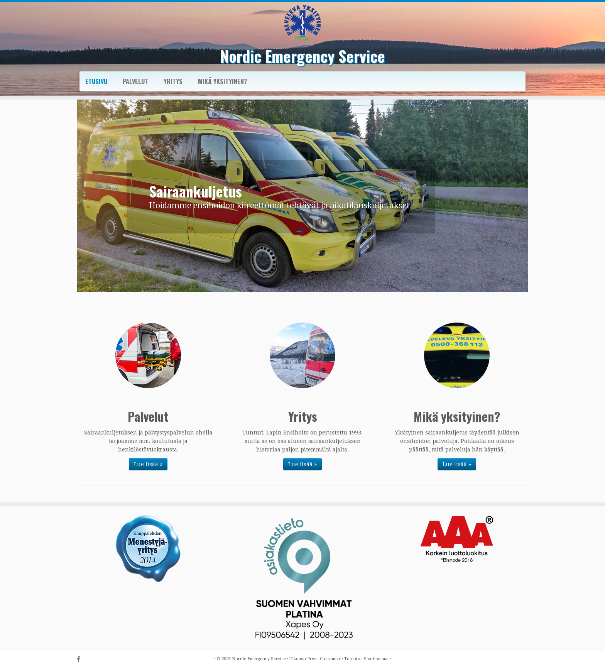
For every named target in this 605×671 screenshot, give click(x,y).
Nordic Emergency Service (302, 56)
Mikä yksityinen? (222, 81)
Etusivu (96, 81)
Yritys (173, 81)
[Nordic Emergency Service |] (302, 23)
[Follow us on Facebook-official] (81, 660)
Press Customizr (324, 658)
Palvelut (135, 81)
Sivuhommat (376, 658)
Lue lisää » (148, 464)
